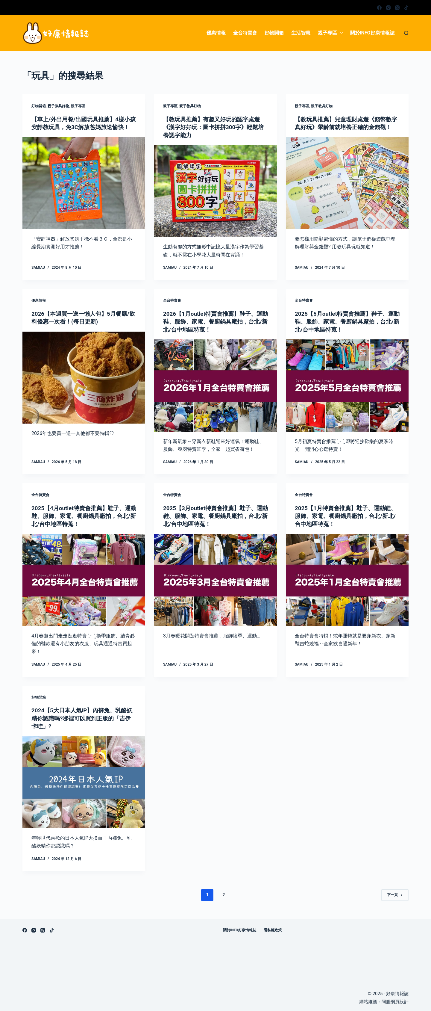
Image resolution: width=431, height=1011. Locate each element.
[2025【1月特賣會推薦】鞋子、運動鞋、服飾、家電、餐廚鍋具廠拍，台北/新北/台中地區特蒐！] (347, 579)
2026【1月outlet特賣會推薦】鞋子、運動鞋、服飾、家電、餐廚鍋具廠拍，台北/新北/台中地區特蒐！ (215, 321)
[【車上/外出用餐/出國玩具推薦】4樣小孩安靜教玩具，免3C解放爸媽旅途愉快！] (83, 191)
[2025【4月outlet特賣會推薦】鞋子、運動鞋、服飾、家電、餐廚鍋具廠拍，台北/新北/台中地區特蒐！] (83, 579)
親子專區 (331, 33)
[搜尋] (406, 33)
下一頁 (395, 893)
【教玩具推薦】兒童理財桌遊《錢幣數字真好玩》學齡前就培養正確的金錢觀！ (346, 127)
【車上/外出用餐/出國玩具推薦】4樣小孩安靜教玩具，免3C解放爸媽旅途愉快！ (83, 127)
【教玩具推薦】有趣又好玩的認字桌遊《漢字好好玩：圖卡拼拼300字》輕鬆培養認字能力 (214, 127)
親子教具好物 (58, 106)
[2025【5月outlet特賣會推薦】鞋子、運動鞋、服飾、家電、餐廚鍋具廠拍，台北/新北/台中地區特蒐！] (347, 385)
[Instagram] (388, 7)
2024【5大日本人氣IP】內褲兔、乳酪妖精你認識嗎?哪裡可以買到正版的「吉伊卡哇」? (83, 717)
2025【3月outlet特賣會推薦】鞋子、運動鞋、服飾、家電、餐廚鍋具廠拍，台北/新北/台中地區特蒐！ (215, 515)
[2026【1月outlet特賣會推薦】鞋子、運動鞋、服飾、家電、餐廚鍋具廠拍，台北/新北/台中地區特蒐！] (215, 385)
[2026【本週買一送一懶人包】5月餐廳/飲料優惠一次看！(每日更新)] (83, 377)
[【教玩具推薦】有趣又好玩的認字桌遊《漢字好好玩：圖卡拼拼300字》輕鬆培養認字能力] (215, 191)
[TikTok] (406, 7)
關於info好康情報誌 (372, 33)
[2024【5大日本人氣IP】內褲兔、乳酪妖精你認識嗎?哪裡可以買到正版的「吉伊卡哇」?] (83, 781)
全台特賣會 (245, 33)
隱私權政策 (273, 929)
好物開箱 (274, 33)
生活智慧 (300, 33)
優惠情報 (216, 33)
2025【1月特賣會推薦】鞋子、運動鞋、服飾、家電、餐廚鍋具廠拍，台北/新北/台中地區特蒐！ (347, 515)
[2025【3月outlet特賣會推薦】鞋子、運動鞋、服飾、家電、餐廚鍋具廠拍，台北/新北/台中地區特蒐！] (215, 579)
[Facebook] (379, 7)
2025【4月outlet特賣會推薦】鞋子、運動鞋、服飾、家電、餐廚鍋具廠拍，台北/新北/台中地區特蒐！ (83, 515)
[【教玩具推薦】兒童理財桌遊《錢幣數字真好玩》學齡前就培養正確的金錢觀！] (347, 191)
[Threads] (397, 7)
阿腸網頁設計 (395, 1000)
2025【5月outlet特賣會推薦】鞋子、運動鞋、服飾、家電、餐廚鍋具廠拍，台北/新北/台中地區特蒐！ (347, 321)
